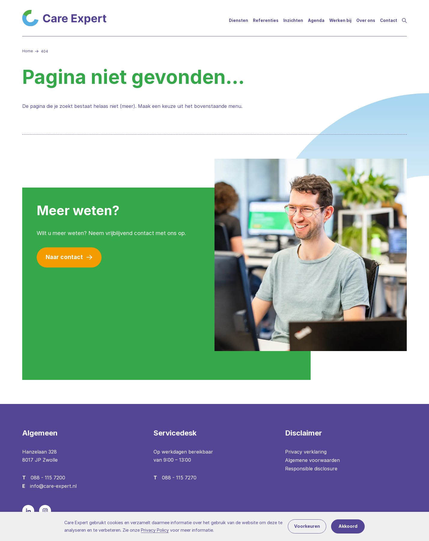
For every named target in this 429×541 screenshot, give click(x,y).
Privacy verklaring (306, 452)
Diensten (238, 20)
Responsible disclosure (311, 469)
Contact (388, 20)
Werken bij (340, 20)
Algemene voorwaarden (312, 460)
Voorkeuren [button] (307, 526)
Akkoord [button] (348, 526)
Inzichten (293, 20)
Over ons (365, 20)
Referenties (265, 20)
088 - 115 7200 (48, 478)
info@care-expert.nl (53, 486)
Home (27, 51)
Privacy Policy (155, 530)
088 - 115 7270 (179, 478)
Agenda (316, 20)
